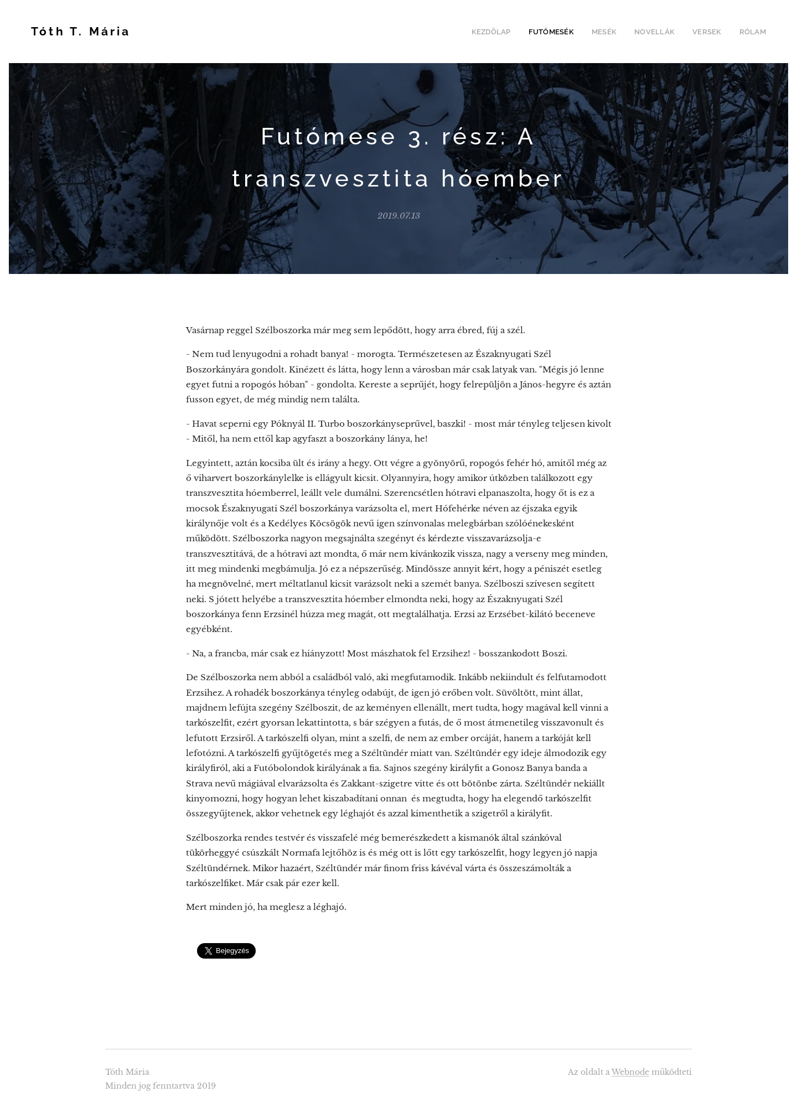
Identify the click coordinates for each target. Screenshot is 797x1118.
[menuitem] (504, 31)
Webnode (630, 1072)
